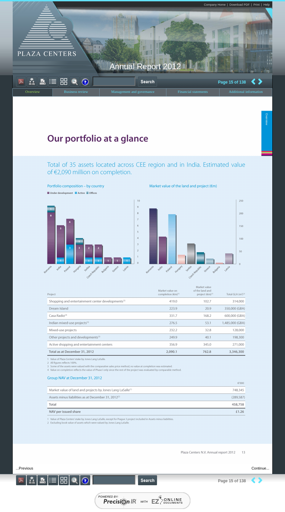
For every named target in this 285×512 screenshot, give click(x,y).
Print (257, 4)
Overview (32, 92)
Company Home (215, 4)
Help (266, 4)
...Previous (24, 468)
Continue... (260, 468)
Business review (76, 92)
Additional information (246, 92)
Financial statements (193, 92)
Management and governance (133, 92)
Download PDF (240, 4)
